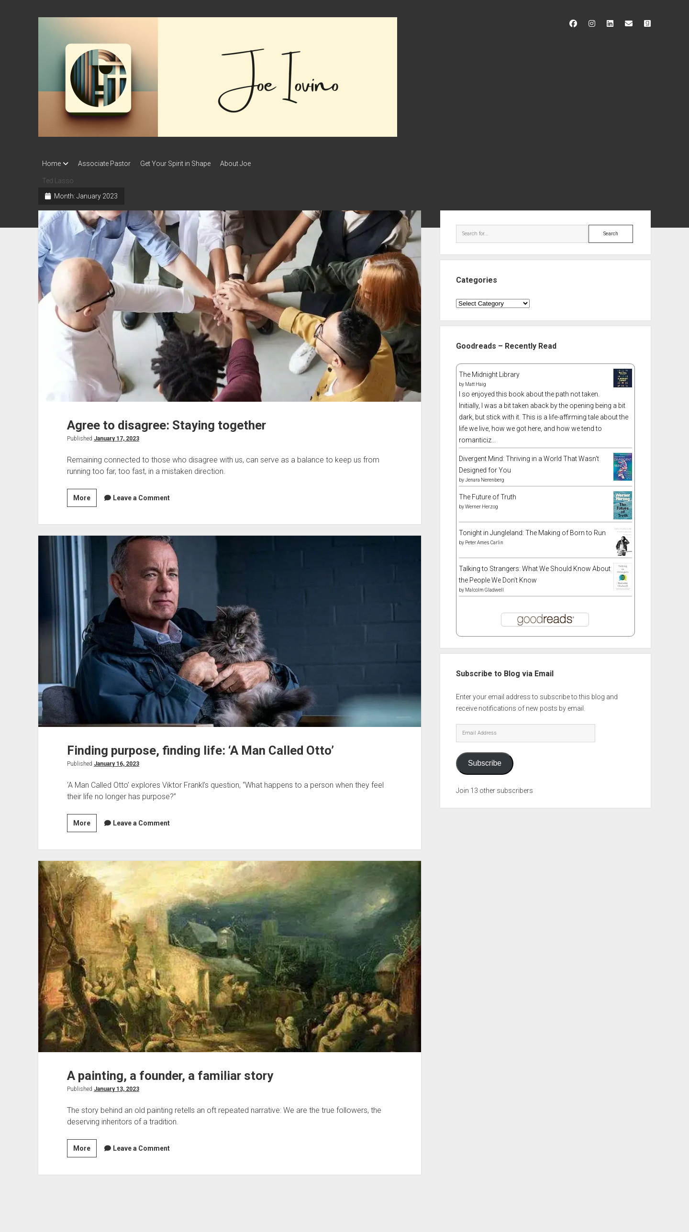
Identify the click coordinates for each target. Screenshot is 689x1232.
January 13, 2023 (116, 1086)
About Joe (249, 163)
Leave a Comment (141, 495)
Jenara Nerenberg (484, 477)
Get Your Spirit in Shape (185, 163)
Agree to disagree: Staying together (229, 303)
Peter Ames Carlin (484, 539)
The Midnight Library (489, 371)
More (85, 496)
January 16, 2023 (116, 761)
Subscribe (484, 760)
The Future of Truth (487, 494)
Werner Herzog (481, 503)
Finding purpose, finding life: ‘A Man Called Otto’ (229, 628)
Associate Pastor (109, 163)
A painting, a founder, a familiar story (229, 953)
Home (51, 163)
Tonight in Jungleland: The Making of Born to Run (532, 530)
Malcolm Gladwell (484, 587)
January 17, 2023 (116, 435)
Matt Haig (475, 381)
